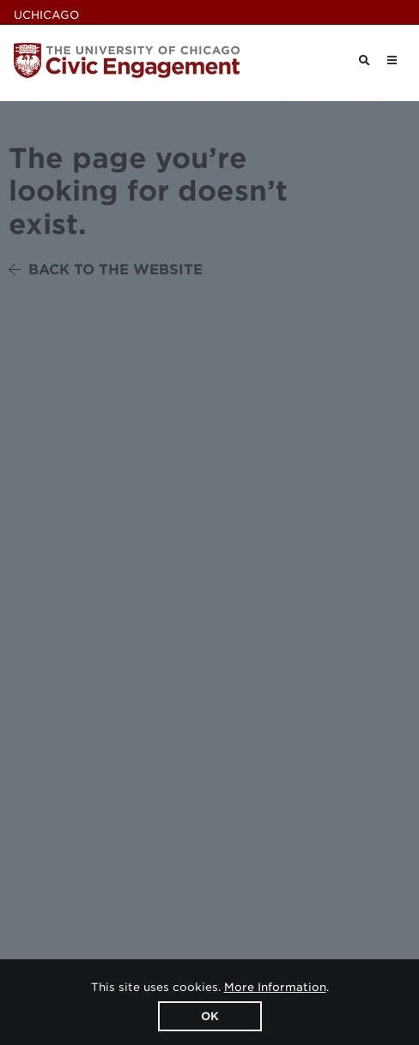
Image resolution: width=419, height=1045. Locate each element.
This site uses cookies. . (210, 987)
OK (210, 1016)
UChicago (46, 15)
